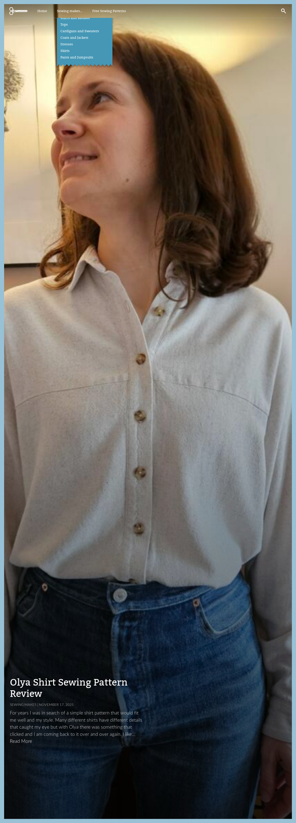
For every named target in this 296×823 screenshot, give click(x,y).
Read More (21, 741)
